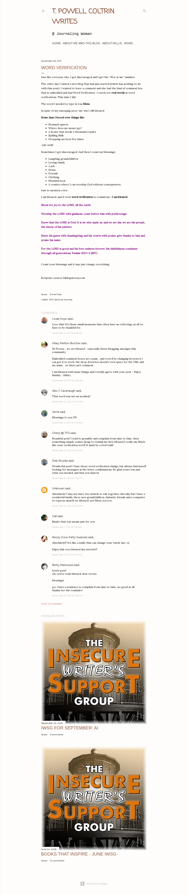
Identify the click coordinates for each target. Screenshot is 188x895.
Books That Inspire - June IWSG (78, 853)
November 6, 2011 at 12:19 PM (67, 450)
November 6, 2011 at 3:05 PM (67, 478)
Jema (55, 412)
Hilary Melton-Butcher (66, 343)
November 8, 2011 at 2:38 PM (67, 595)
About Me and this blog (81, 43)
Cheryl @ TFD (61, 433)
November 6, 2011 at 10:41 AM (67, 401)
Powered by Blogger (94, 883)
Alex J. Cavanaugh (63, 390)
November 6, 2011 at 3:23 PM (67, 505)
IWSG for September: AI (69, 727)
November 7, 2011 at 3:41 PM (67, 554)
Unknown (58, 488)
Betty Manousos (62, 565)
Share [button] (44, 294)
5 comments (56, 734)
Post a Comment (51, 603)
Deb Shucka (60, 460)
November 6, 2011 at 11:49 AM (67, 422)
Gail (54, 516)
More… (129, 43)
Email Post (56, 294)
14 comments (57, 860)
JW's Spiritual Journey (61, 299)
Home (56, 43)
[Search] (144, 10)
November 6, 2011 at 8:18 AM (67, 332)
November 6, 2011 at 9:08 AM (67, 380)
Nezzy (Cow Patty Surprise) (69, 537)
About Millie (112, 43)
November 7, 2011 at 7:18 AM (67, 527)
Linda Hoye (59, 318)
